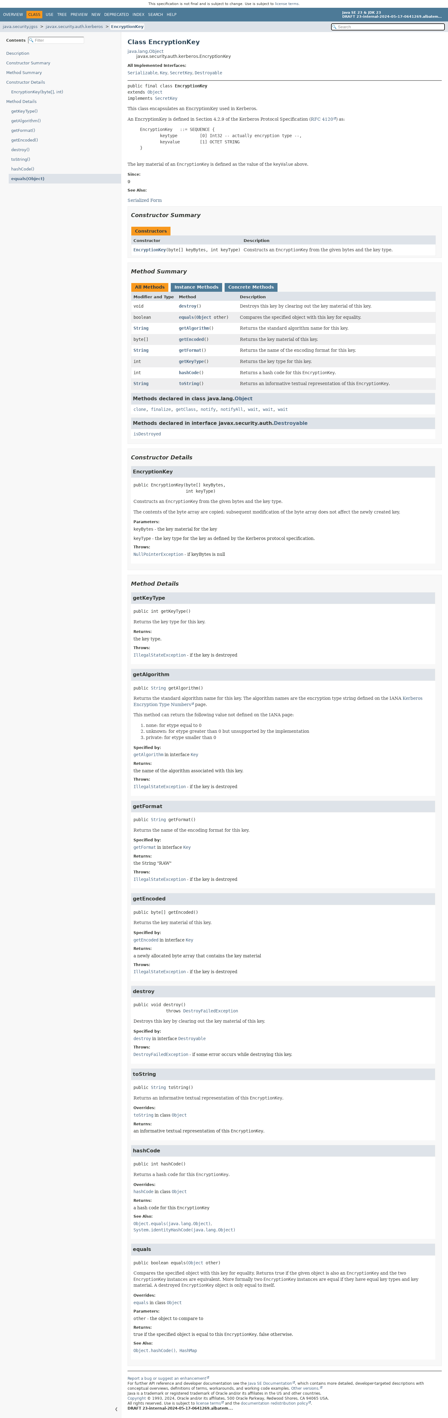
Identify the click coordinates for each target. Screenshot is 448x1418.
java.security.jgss (20, 26)
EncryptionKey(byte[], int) (37, 92)
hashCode (189, 372)
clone (139, 409)
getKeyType (191, 361)
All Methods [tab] (150, 287)
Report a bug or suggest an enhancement (167, 1378)
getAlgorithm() (26, 121)
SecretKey (181, 72)
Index (138, 14)
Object (154, 92)
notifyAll (232, 409)
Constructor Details (25, 82)
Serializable (142, 72)
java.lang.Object (145, 51)
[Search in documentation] (388, 26)
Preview (79, 14)
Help (171, 14)
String (140, 328)
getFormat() (23, 130)
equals (186, 317)
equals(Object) (27, 178)
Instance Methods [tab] (196, 287)
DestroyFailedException (210, 1010)
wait (253, 409)
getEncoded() (24, 140)
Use (50, 14)
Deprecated (116, 14)
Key (163, 72)
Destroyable (208, 72)
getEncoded (191, 339)
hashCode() (22, 169)
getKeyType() (24, 111)
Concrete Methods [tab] (251, 287)
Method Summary (24, 72)
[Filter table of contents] (56, 40)
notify (208, 409)
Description (17, 53)
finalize (161, 409)
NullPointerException (158, 554)
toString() (20, 159)
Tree (62, 14)
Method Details (21, 101)
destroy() (20, 149)
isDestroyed (147, 433)
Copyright (137, 1398)
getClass (186, 409)
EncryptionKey (127, 26)
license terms (287, 4)
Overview (13, 14)
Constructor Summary (28, 63)
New (95, 14)
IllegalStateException (159, 655)
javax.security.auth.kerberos (74, 26)
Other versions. (305, 1388)
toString (189, 383)
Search (155, 14)
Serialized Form (145, 200)
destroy (187, 306)
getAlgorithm (194, 328)
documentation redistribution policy (274, 1403)
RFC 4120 (322, 119)
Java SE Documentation (270, 1383)
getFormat (190, 350)
